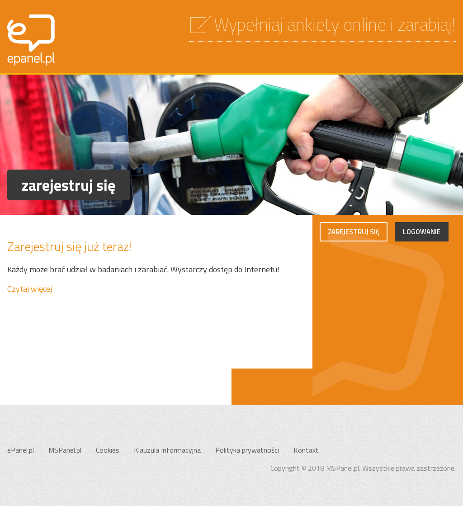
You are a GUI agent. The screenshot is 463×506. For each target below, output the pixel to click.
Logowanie (421, 232)
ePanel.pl (20, 450)
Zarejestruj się (353, 232)
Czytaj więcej (29, 289)
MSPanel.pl (64, 450)
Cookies (107, 450)
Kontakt (306, 450)
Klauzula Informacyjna (167, 450)
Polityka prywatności (247, 450)
